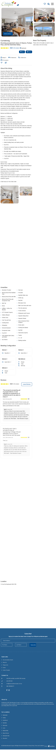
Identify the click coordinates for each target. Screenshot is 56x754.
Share (29, 51)
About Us (5, 662)
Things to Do (5, 665)
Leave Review (27, 386)
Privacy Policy (31, 745)
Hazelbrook (5, 720)
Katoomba (5, 725)
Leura (4, 728)
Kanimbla (5, 722)
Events (4, 667)
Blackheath (5, 715)
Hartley (4, 717)
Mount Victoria (6, 733)
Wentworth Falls (6, 735)
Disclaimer (26, 745)
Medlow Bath (5, 730)
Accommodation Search (8, 659)
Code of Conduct (6, 670)
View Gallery (7, 33)
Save (22, 51)
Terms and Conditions (39, 745)
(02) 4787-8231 (9, 681)
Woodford (5, 738)
